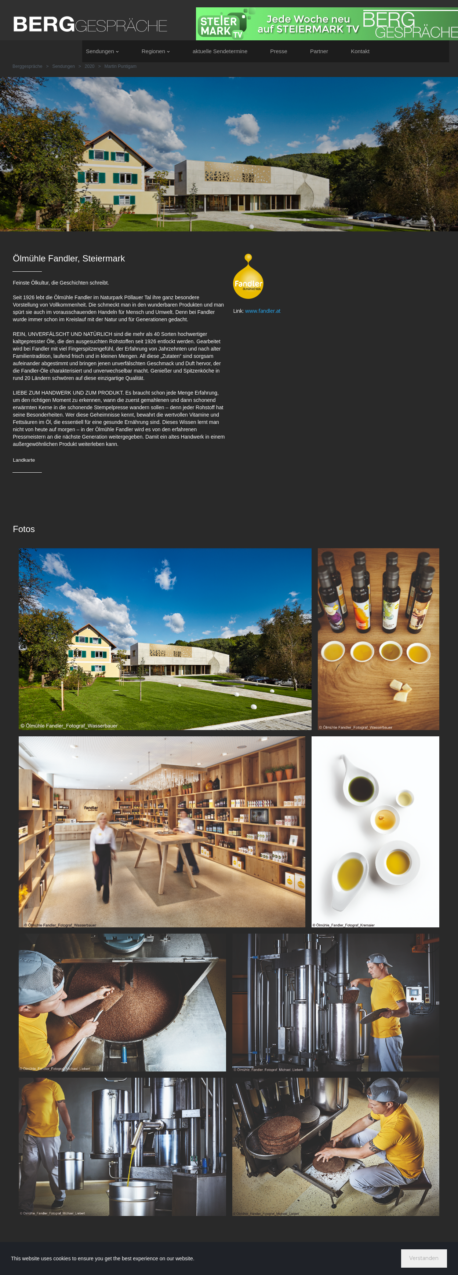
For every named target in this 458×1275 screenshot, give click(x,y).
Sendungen (102, 51)
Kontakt (360, 51)
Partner (319, 51)
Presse (278, 51)
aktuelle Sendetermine (220, 51)
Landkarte (24, 460)
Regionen (156, 51)
